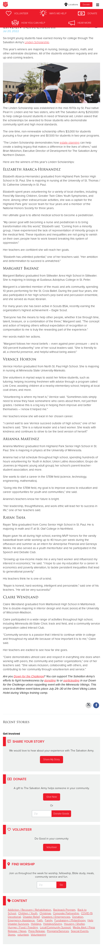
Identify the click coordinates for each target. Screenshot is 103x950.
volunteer (23, 934)
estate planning (70, 142)
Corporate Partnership (66, 913)
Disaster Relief (31, 917)
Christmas (45, 913)
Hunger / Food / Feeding (23, 927)
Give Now (51, 796)
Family (48, 920)
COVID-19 (86, 913)
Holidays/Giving (52, 924)
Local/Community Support (55, 927)
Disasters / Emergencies (56, 917)
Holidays (36, 924)
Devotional (14, 917)
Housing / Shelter (74, 924)
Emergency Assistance (21, 920)
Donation (77, 917)
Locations (71, 4)
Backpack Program (64, 909)
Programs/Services (58, 931)
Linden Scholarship (37, 42)
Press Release (36, 931)
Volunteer (51, 847)
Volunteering (38, 934)
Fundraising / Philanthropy (69, 920)
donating (50, 680)
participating (71, 680)
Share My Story (51, 759)
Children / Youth (27, 913)
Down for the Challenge (29, 676)
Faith (40, 920)
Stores (11, 934)
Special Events (79, 931)
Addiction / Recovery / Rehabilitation (29, 909)
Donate (86, 4)
